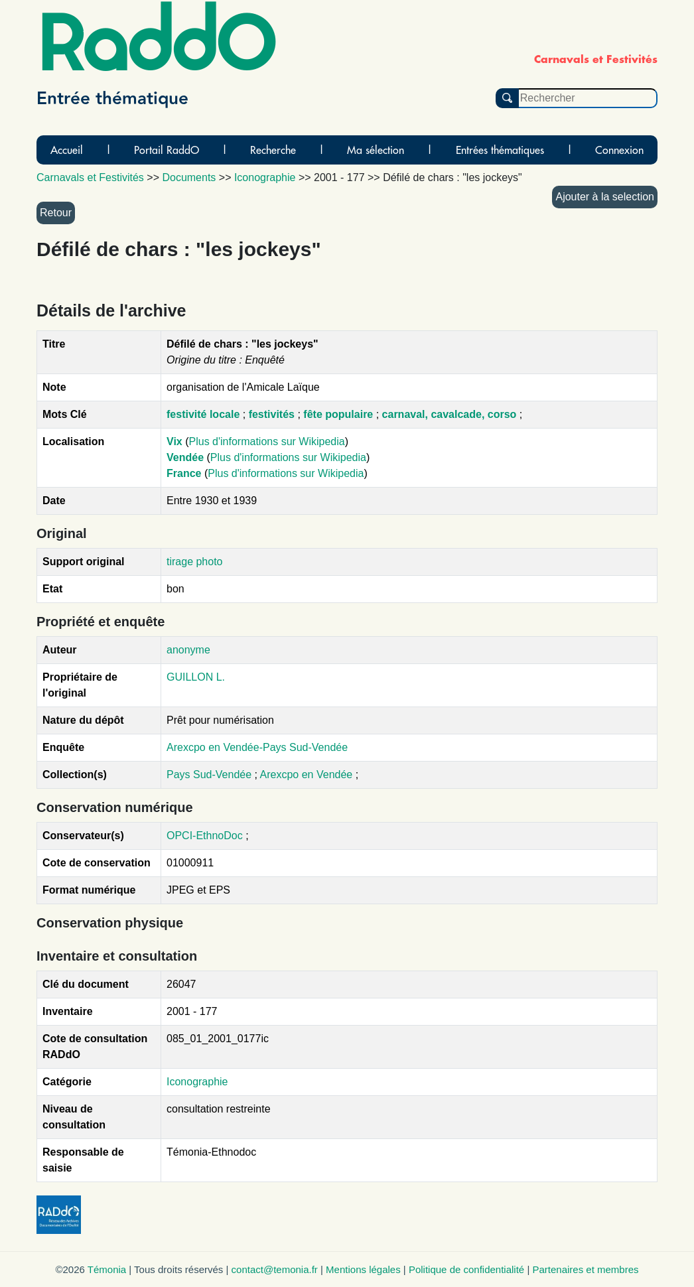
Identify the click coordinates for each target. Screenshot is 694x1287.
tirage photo (195, 561)
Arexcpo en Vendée (308, 774)
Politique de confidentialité (466, 1269)
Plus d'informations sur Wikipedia (267, 441)
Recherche (273, 150)
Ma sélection (375, 150)
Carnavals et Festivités (90, 177)
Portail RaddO (166, 150)
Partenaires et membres (585, 1269)
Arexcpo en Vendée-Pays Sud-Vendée (257, 747)
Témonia (107, 1269)
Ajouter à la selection (604, 196)
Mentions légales (363, 1269)
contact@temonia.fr (275, 1269)
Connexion (619, 150)
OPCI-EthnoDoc (205, 835)
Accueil (66, 150)
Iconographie (197, 1081)
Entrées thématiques (500, 150)
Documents (189, 177)
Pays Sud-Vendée (211, 774)
